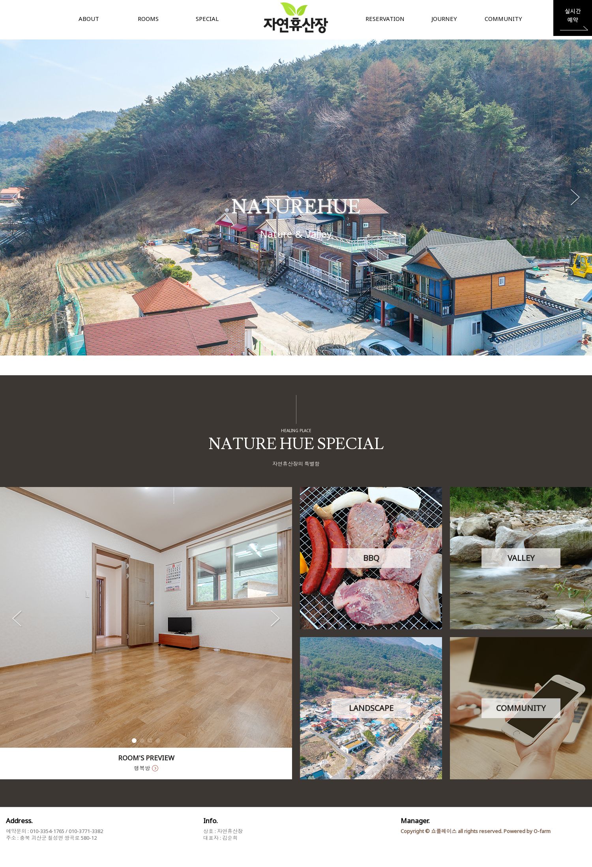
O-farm (542, 831)
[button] (575, 197)
